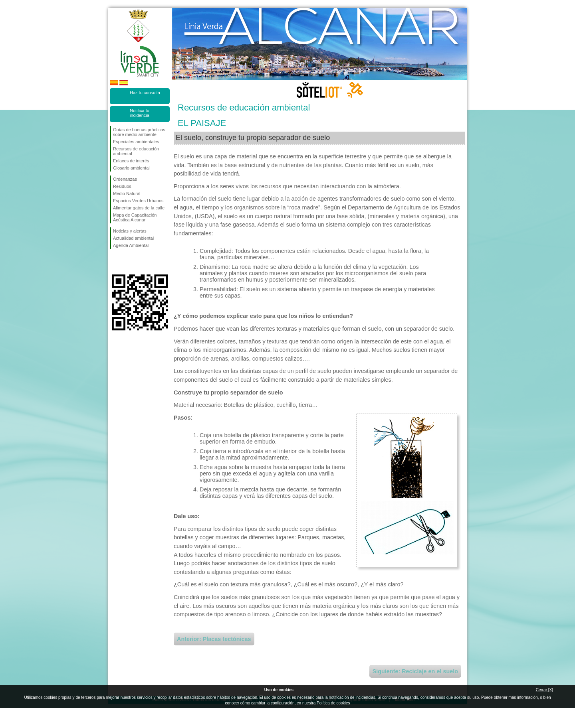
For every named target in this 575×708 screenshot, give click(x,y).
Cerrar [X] (544, 690)
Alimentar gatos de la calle (139, 207)
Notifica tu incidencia (139, 113)
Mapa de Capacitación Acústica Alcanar (135, 217)
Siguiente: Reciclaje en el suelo (415, 671)
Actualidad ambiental (133, 238)
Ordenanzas (125, 179)
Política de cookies (333, 703)
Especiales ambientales (136, 141)
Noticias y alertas (130, 231)
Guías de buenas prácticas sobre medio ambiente (139, 132)
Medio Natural (126, 193)
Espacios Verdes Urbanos (138, 200)
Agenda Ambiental (131, 245)
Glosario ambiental (131, 168)
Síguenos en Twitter (128, 261)
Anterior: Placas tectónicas (214, 639)
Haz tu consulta (145, 92)
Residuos (122, 186)
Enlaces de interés (131, 160)
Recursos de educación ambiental (136, 151)
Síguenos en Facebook (114, 261)
